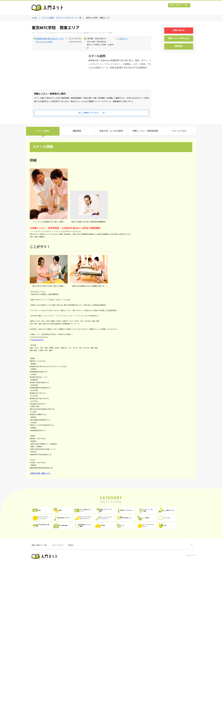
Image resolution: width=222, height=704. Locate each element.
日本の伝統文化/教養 (177, 641)
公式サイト (123, 39)
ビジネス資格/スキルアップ (113, 617)
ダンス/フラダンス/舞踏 (49, 629)
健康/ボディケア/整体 (145, 617)
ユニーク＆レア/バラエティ (177, 652)
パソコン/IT (141, 640)
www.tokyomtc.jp (44, 372)
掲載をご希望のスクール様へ (173, 7)
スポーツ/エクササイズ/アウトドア (177, 629)
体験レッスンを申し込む (179, 38)
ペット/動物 (109, 640)
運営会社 (86, 685)
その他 (43, 664)
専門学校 (108, 652)
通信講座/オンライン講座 (81, 652)
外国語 (75, 617)
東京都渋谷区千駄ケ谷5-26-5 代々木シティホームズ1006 (50, 41)
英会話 (43, 617)
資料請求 (179, 46)
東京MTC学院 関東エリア (98, 18)
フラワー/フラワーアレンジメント (113, 629)
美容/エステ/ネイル (177, 617)
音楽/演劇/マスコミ (145, 629)
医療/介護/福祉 (47, 652)
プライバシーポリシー (69, 685)
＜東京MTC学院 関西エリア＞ (47, 576)
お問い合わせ (179, 30)
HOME (34, 18)
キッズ (139, 652)
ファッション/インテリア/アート (49, 641)
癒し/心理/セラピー (81, 629)
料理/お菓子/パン (80, 640)
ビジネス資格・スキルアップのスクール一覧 (61, 18)
